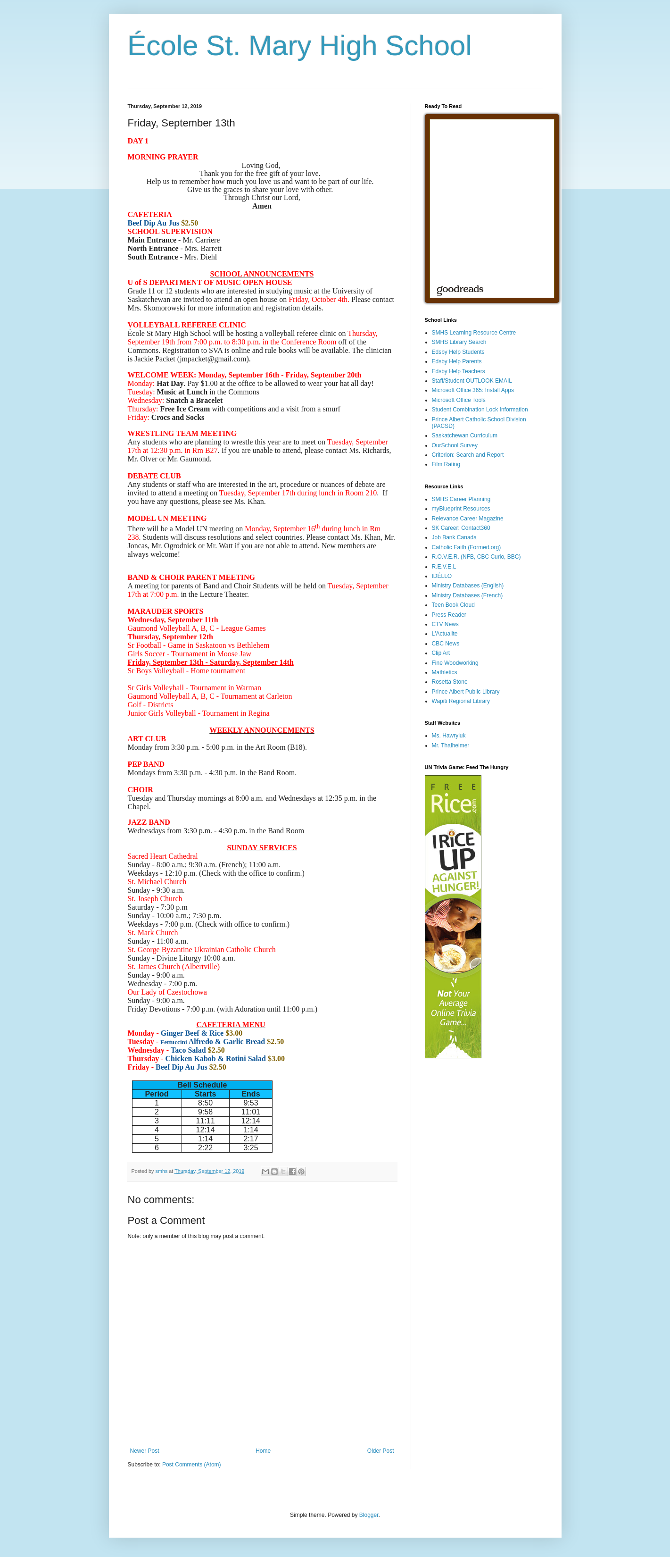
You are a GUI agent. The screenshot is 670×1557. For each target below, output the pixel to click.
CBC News (446, 643)
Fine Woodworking (455, 663)
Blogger (369, 1515)
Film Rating (446, 464)
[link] (302, 529)
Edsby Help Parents (457, 361)
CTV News (445, 624)
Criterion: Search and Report (468, 455)
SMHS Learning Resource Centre (474, 332)
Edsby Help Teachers (458, 371)
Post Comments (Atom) (191, 1464)
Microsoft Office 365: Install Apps (473, 390)
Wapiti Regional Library (461, 701)
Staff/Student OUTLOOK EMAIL (472, 380)
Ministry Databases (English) (468, 585)
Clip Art (441, 653)
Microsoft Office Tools (459, 400)
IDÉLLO (442, 576)
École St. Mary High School (300, 45)
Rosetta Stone (450, 681)
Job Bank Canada (454, 537)
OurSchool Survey (455, 445)
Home (263, 1451)
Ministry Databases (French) (467, 595)
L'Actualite (445, 633)
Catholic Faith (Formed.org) (466, 547)
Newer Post (144, 1451)
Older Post (380, 1451)
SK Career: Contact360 (461, 528)
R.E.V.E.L (444, 566)
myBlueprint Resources (461, 508)
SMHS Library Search (459, 342)
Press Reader (449, 614)
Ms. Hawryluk (449, 735)
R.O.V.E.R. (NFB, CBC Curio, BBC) (476, 556)
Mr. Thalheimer (451, 745)
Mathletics (444, 672)
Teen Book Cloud (453, 605)
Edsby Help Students (458, 352)
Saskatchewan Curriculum (464, 435)
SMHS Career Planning (461, 499)
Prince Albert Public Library (466, 691)
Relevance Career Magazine (468, 518)
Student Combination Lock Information (480, 409)
